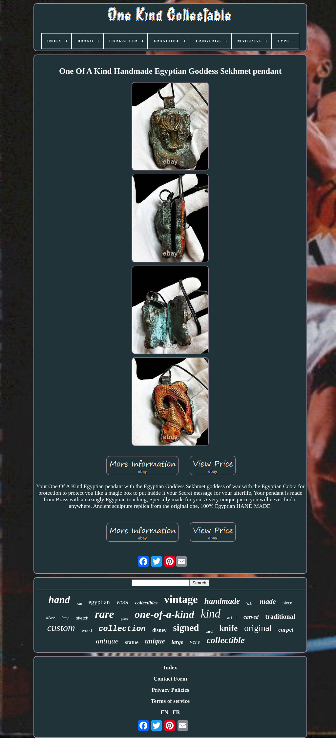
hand (59, 599)
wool (122, 601)
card (209, 631)
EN (164, 712)
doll (79, 604)
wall (249, 603)
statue (131, 642)
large (177, 642)
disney (159, 630)
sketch (82, 618)
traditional (280, 616)
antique (107, 641)
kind (210, 613)
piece (287, 602)
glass (124, 618)
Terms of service (170, 701)
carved (251, 617)
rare (104, 614)
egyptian (99, 601)
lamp (66, 618)
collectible (225, 640)
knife (228, 628)
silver (50, 617)
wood (87, 630)
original (258, 628)
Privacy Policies (170, 690)
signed (186, 627)
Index (170, 667)
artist (232, 617)
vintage (181, 599)
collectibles (146, 602)
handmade (222, 601)
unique (155, 641)
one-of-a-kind (164, 614)
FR (176, 712)
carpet (285, 629)
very (195, 642)
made (268, 601)
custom (61, 627)
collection (122, 628)
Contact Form (170, 679)
